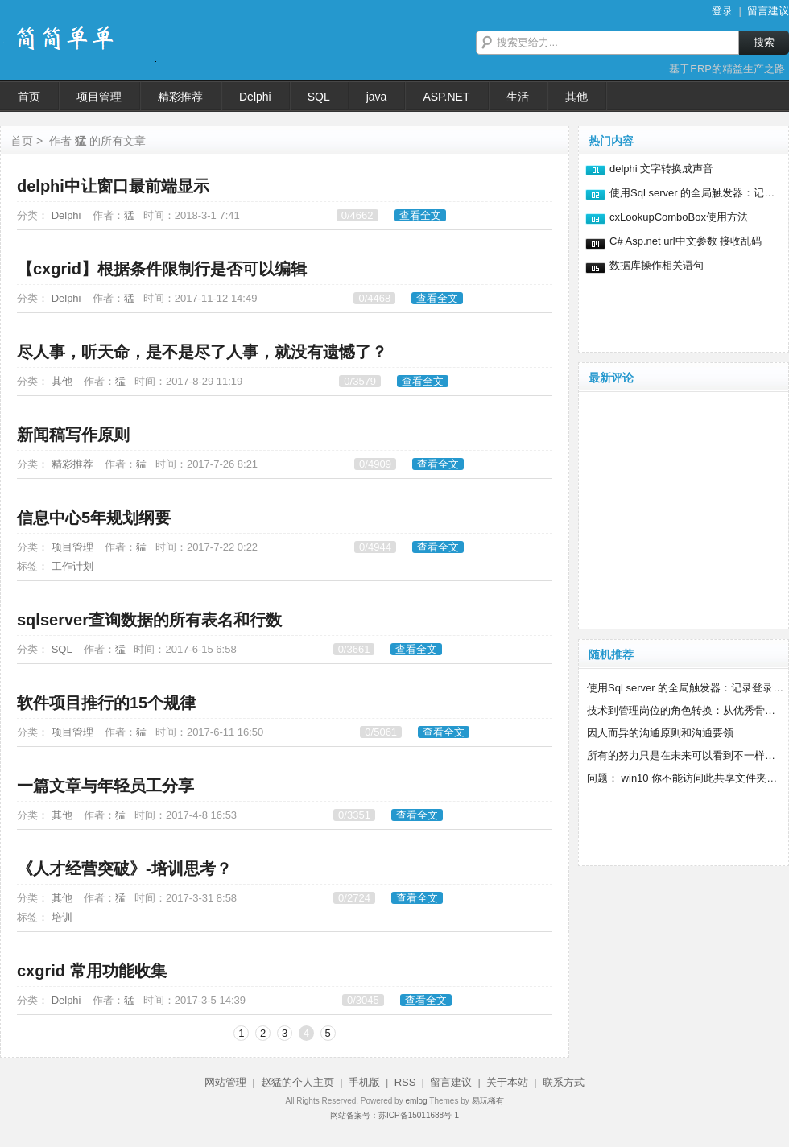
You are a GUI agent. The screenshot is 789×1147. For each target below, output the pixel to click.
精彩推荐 (72, 464)
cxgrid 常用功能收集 (92, 971)
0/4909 (375, 464)
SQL (62, 649)
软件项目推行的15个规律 (106, 703)
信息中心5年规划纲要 (94, 517)
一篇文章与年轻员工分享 (105, 785)
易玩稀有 (488, 1100)
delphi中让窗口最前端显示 (113, 186)
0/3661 (354, 649)
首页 (21, 140)
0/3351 (354, 815)
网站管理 (225, 1082)
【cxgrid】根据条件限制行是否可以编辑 (162, 269)
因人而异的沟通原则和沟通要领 (660, 733)
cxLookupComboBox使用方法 (678, 217)
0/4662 (357, 215)
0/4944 (375, 547)
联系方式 (564, 1082)
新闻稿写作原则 (73, 435)
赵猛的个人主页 (297, 1082)
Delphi (66, 215)
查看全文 (420, 215)
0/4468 (374, 298)
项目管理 (72, 547)
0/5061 (381, 732)
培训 (62, 917)
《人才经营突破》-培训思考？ (124, 868)
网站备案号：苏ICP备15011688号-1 (394, 1115)
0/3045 (363, 1000)
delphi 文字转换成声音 (661, 169)
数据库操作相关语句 (656, 265)
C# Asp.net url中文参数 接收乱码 (685, 241)
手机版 (364, 1082)
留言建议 (768, 11)
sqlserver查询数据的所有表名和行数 (149, 620)
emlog (416, 1100)
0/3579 (360, 381)
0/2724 (354, 898)
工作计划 (72, 566)
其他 (62, 381)
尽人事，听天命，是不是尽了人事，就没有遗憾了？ (202, 352)
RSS (405, 1082)
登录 (722, 11)
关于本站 (507, 1082)
